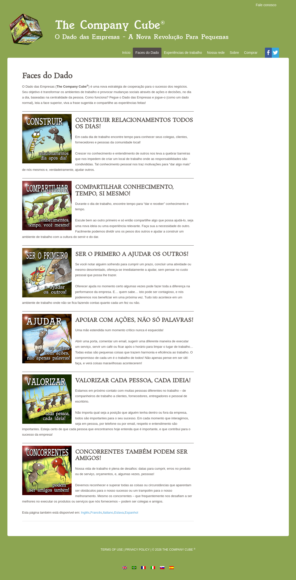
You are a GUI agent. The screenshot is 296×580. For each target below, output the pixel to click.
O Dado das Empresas (148, 29)
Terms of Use (112, 550)
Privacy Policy (137, 550)
